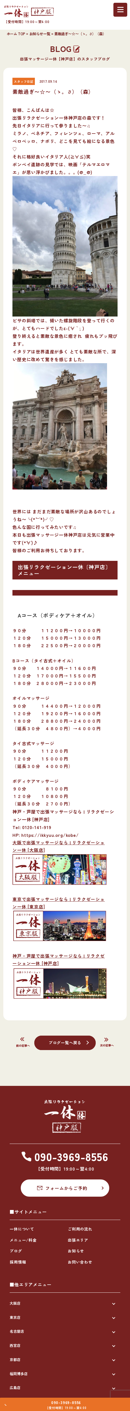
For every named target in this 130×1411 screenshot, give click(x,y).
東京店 (15, 1317)
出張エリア (78, 1240)
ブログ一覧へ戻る (65, 1042)
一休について (22, 1229)
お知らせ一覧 (39, 33)
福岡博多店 (19, 1373)
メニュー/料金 (23, 1240)
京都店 (15, 1359)
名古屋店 (17, 1331)
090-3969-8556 (68, 1399)
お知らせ (76, 1251)
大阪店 (15, 1303)
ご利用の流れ (80, 1229)
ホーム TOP (16, 33)
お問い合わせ (80, 1262)
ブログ (16, 1251)
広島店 (15, 1387)
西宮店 (15, 1345)
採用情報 (18, 1262)
